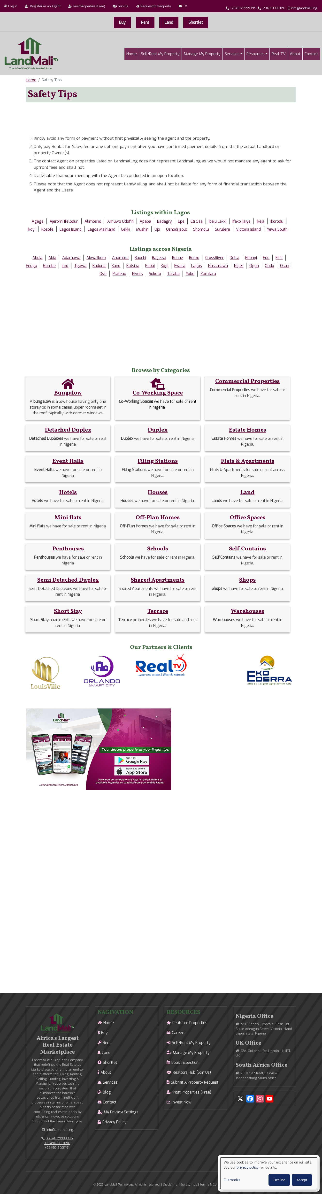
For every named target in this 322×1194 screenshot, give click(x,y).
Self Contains (247, 549)
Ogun (254, 265)
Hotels (68, 492)
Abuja (37, 257)
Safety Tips (189, 1184)
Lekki (125, 229)
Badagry (164, 221)
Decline (279, 1180)
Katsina (132, 265)
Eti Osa (197, 221)
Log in (12, 6)
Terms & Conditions (214, 1184)
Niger (238, 265)
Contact (311, 53)
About (295, 53)
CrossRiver (214, 257)
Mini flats (67, 518)
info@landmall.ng (304, 8)
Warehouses (247, 611)
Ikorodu (276, 221)
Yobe (190, 273)
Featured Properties (189, 1022)
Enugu (31, 265)
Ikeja (260, 221)
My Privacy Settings (121, 1112)
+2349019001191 (273, 8)
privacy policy (248, 1167)
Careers (178, 1032)
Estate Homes (247, 430)
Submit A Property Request (194, 1082)
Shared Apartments (157, 580)
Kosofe (47, 229)
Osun (284, 265)
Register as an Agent (45, 6)
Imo (65, 265)
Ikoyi (31, 229)
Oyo (103, 273)
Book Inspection (185, 1062)
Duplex (158, 430)
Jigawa (80, 265)
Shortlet (196, 22)
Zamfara (208, 273)
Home (131, 53)
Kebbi (150, 265)
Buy (122, 22)
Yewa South (277, 229)
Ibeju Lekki (217, 221)
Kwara (179, 265)
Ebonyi (251, 257)
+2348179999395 (243, 8)
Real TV (279, 53)
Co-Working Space (158, 393)
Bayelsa (159, 257)
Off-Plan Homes (158, 518)
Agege (38, 221)
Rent (145, 22)
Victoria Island (248, 229)
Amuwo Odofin (120, 221)
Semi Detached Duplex (68, 580)
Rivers (137, 273)
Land (169, 22)
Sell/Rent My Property (160, 53)
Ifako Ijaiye (241, 221)
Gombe (49, 265)
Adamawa (71, 257)
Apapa (145, 221)
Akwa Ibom (96, 257)
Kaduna (99, 265)
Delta (234, 257)
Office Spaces (247, 518)
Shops (247, 580)
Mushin (142, 229)
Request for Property (155, 6)
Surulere (222, 229)
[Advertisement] (161, 117)
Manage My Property (202, 53)
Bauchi (140, 257)
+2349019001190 (57, 1143)
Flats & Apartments (247, 461)
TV (185, 6)
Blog (107, 1092)
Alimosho (92, 221)
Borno (194, 257)
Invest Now (182, 1102)
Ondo (269, 265)
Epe (181, 221)
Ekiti (279, 257)
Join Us (123, 6)
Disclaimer (171, 1184)
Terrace (157, 611)
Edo (266, 257)
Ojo (157, 229)
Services (232, 53)
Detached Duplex (68, 430)
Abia (52, 257)
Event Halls (68, 461)
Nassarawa (218, 265)
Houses (158, 492)
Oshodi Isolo (176, 229)
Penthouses (68, 549)
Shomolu (201, 229)
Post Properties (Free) (89, 6)
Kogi (164, 265)
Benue (177, 257)
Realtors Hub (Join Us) (192, 1072)
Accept (302, 1180)
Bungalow (68, 393)
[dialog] (268, 1173)
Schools (157, 549)
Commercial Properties (247, 381)
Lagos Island (71, 229)
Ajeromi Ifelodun (64, 221)
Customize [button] (232, 1180)
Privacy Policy (114, 1122)
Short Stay (68, 611)
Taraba (173, 273)
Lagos (196, 265)
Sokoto (155, 273)
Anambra (120, 257)
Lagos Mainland (101, 229)
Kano (116, 265)
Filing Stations (158, 461)
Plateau (119, 273)
